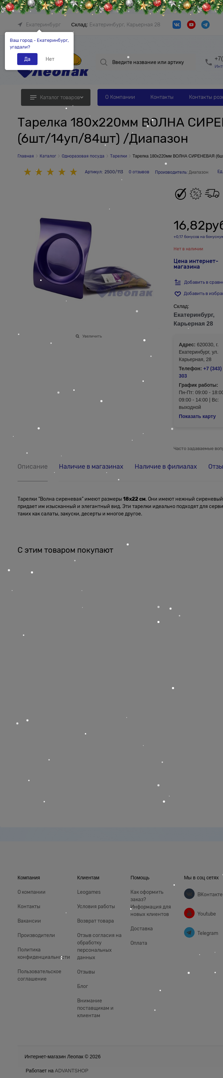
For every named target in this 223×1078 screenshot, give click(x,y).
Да (27, 59)
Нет (50, 59)
